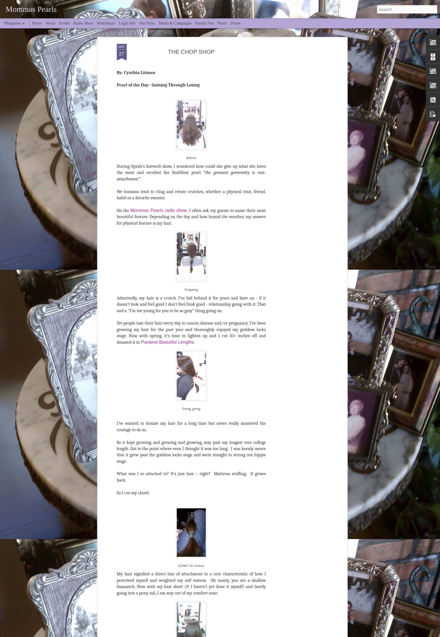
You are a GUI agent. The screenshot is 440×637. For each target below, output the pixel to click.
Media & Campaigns (175, 23)
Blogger (279, 633)
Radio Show (83, 23)
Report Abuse (296, 633)
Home (37, 23)
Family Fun (204, 23)
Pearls (222, 23)
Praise (235, 23)
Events (64, 23)
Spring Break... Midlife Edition (192, 591)
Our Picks (147, 23)
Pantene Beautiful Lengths (167, 277)
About (50, 23)
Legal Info (127, 23)
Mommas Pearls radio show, (159, 145)
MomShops (106, 23)
